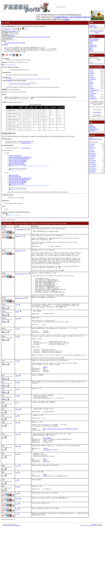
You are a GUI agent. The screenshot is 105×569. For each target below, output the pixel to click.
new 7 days (92, 168)
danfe (16, 324)
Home (91, 124)
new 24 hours (93, 164)
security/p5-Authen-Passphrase (19, 163)
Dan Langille (91, 566)
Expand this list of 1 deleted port (18, 175)
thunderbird (93, 79)
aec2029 (12, 35)
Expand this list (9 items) (9, 66)
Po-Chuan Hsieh (19, 237)
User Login (92, 25)
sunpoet (17, 338)
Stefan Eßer (18, 244)
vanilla (17, 405)
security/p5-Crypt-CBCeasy (17, 164)
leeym (16, 491)
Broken (91, 145)
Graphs (91, 137)
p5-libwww (31, 37)
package (10, 82)
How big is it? (93, 45)
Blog (91, 49)
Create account (93, 26)
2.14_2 (3, 29)
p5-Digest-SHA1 (46, 37)
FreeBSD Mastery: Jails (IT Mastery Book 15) (72, 17)
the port (9, 79)
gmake (26, 37)
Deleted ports (93, 127)
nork (16, 527)
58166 (45, 514)
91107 (45, 497)
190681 (45, 396)
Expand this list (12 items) (14, 222)
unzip (23, 37)
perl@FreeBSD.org (12, 31)
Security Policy (93, 46)
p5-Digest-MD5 (38, 37)
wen (16, 447)
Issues (91, 42)
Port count (92, 144)
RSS (101, 565)
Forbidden (92, 151)
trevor (16, 505)
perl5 (11, 38)
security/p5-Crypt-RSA (16, 168)
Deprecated (92, 147)
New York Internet (93, 31)
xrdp (91, 84)
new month (92, 171)
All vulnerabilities (97, 112)
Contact (91, 50)
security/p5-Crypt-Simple (17, 169)
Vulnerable (92, 156)
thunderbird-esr (93, 98)
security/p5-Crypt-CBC (26, 145)
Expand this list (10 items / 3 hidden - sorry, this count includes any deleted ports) (29, 171)
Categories (92, 126)
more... (91, 62)
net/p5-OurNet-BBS (15, 160)
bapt (16, 412)
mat (16, 350)
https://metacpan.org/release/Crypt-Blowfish (14, 43)
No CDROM (93, 155)
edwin (16, 482)
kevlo (16, 544)
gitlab (91, 70)
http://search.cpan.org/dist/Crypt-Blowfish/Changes (60, 462)
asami (16, 550)
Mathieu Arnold (19, 317)
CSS (97, 565)
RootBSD (97, 32)
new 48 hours (93, 166)
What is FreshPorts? (94, 39)
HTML (94, 565)
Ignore (91, 149)
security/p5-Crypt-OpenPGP (17, 166)
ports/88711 (47, 487)
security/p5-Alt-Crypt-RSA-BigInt (20, 161)
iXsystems (100, 31)
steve (16, 534)
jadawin (17, 440)
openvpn (92, 71)
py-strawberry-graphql (93, 94)
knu (16, 520)
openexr (92, 83)
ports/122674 (47, 473)
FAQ (91, 43)
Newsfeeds (92, 130)
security (7, 29)
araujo (16, 468)
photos (66, 19)
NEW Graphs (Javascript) (96, 139)
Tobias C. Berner (19, 288)
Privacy (91, 47)
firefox (91, 75)
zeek (91, 81)
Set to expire (93, 160)
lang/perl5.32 (26, 146)
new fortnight (93, 169)
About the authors (94, 40)
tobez (16, 454)
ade (16, 555)
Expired (92, 158)
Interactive (92, 162)
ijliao (16, 511)
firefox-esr (92, 77)
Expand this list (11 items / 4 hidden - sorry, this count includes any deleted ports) (29, 192)
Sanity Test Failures (94, 129)
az (15, 433)
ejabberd (92, 73)
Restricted (92, 153)
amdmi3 (17, 331)
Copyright (82, 566)
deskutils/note (14, 180)
